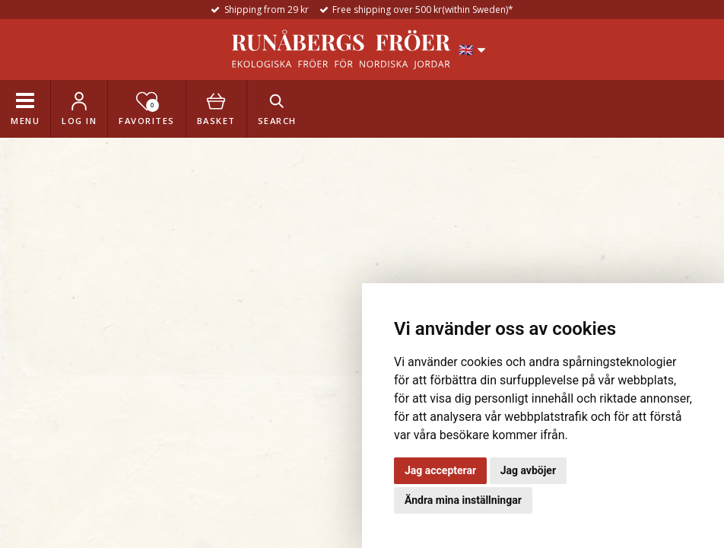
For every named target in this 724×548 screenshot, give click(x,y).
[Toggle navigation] (25, 109)
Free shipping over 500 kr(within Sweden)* (422, 9)
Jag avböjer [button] (528, 470)
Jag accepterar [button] (440, 470)
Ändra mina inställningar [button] (463, 500)
